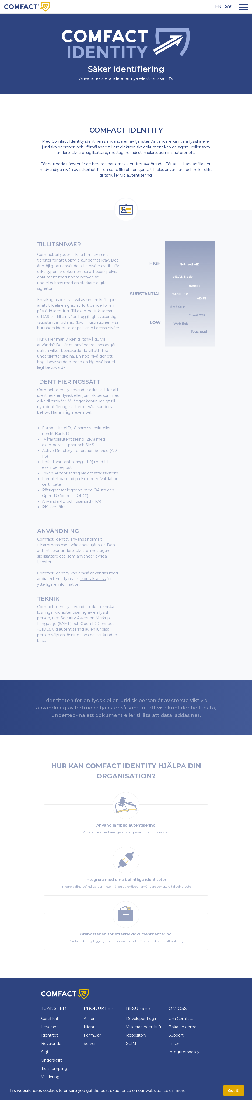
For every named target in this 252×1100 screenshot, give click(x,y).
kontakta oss (93, 578)
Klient (89, 1026)
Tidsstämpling (54, 1068)
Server (90, 1043)
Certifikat (49, 1018)
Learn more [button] (174, 1090)
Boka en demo (183, 1026)
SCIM (131, 1043)
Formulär (92, 1035)
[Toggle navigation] (242, 7)
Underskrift (51, 1060)
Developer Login (142, 1018)
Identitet (49, 1035)
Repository (136, 1035)
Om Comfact (181, 1018)
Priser (174, 1043)
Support (176, 1035)
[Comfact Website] (27, 6)
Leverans (49, 1026)
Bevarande (51, 1043)
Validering (50, 1076)
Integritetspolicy (184, 1051)
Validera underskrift (144, 1026)
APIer (89, 1018)
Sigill (45, 1051)
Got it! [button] (233, 1090)
